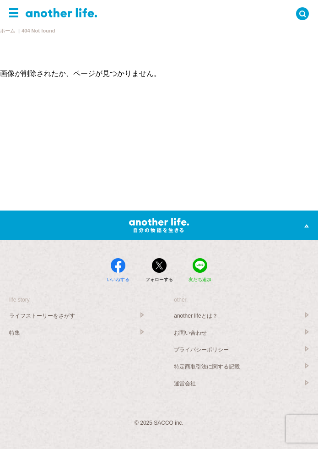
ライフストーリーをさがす (42, 316)
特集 (14, 333)
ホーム (7, 30)
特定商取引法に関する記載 (207, 366)
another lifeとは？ (195, 316)
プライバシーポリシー (201, 349)
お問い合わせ (190, 333)
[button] (13, 12)
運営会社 (185, 383)
